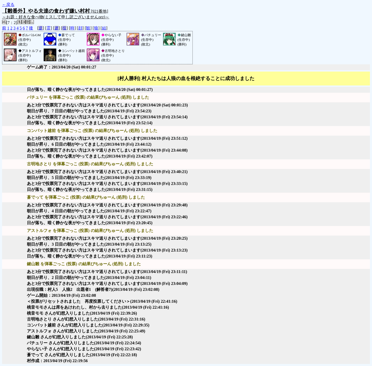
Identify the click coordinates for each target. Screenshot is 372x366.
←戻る (8, 4)
